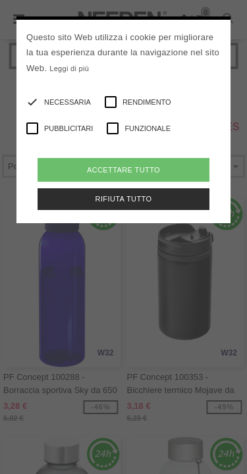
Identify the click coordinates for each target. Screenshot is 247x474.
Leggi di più (69, 68)
